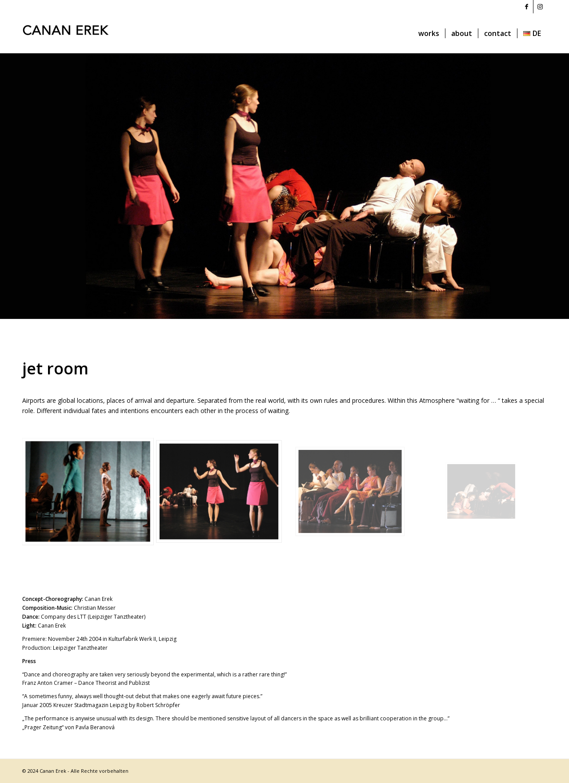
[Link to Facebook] (526, 6)
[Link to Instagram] (540, 6)
